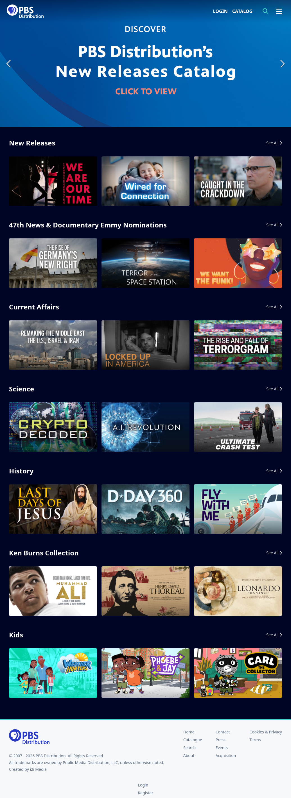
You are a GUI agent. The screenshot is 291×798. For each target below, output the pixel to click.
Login (220, 11)
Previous (9, 63)
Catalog (242, 11)
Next (282, 63)
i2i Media (38, 769)
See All (274, 142)
